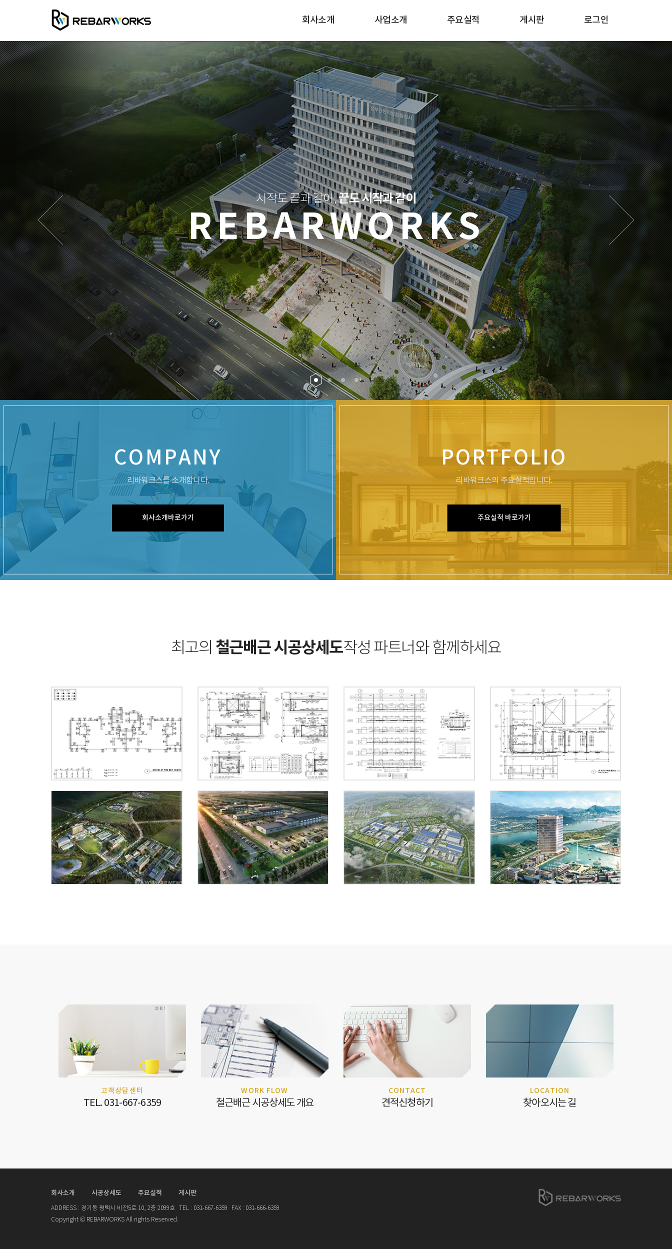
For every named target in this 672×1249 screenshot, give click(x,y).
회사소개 (318, 20)
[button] (50, 220)
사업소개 (390, 20)
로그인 (596, 20)
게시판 (532, 20)
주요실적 (463, 20)
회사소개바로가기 (168, 518)
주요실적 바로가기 (504, 518)
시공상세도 (107, 1193)
